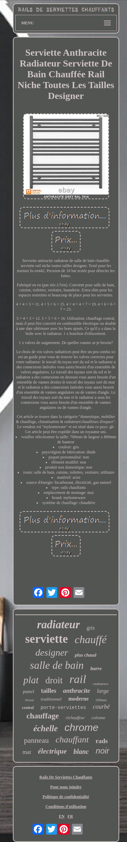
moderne (78, 699)
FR (70, 816)
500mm (101, 700)
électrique (52, 751)
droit (54, 680)
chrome (82, 727)
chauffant (72, 739)
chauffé (91, 639)
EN (62, 816)
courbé (101, 706)
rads (102, 740)
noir (102, 750)
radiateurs (100, 684)
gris (91, 628)
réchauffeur (75, 717)
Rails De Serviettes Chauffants (65, 777)
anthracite (76, 690)
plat (31, 680)
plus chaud (85, 655)
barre (96, 668)
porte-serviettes (63, 707)
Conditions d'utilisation (65, 806)
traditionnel (51, 699)
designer (52, 652)
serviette (46, 639)
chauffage (42, 716)
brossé (29, 700)
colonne (98, 717)
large (103, 691)
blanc (81, 751)
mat (26, 752)
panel (28, 691)
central (28, 707)
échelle (45, 728)
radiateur (58, 625)
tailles (48, 690)
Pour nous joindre (65, 787)
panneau (36, 740)
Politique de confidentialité (66, 796)
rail (77, 679)
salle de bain (57, 665)
